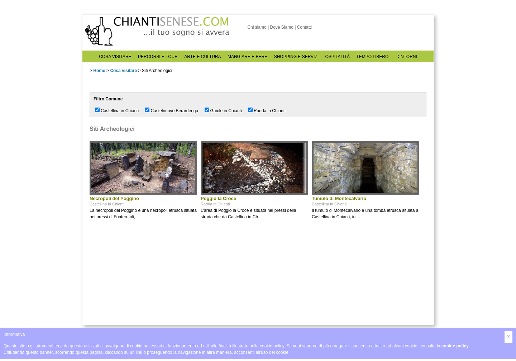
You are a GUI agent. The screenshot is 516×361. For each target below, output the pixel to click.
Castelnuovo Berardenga (174, 110)
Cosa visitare (123, 70)
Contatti (304, 27)
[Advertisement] (143, 275)
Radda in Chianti (270, 110)
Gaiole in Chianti (226, 110)
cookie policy (455, 345)
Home (99, 70)
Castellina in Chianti (120, 110)
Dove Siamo (281, 27)
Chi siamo (256, 27)
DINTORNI (406, 56)
